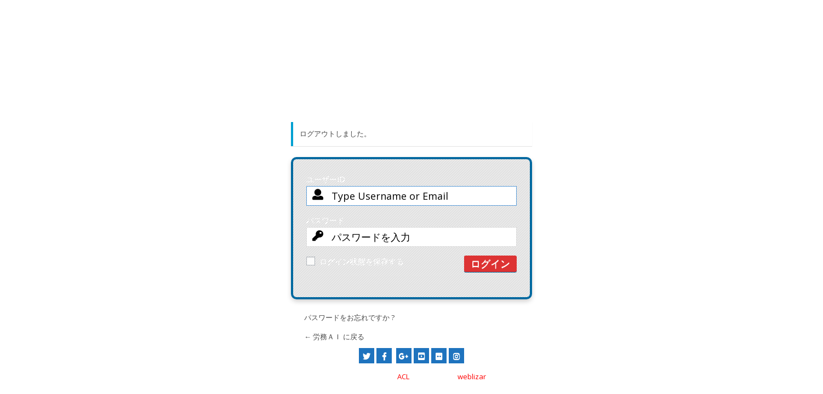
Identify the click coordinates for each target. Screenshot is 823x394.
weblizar (472, 376)
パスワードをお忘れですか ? (349, 317)
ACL (403, 376)
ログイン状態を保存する (355, 261)
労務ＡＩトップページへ (411, 94)
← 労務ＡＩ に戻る (334, 336)
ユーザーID (411, 194)
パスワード (411, 235)
